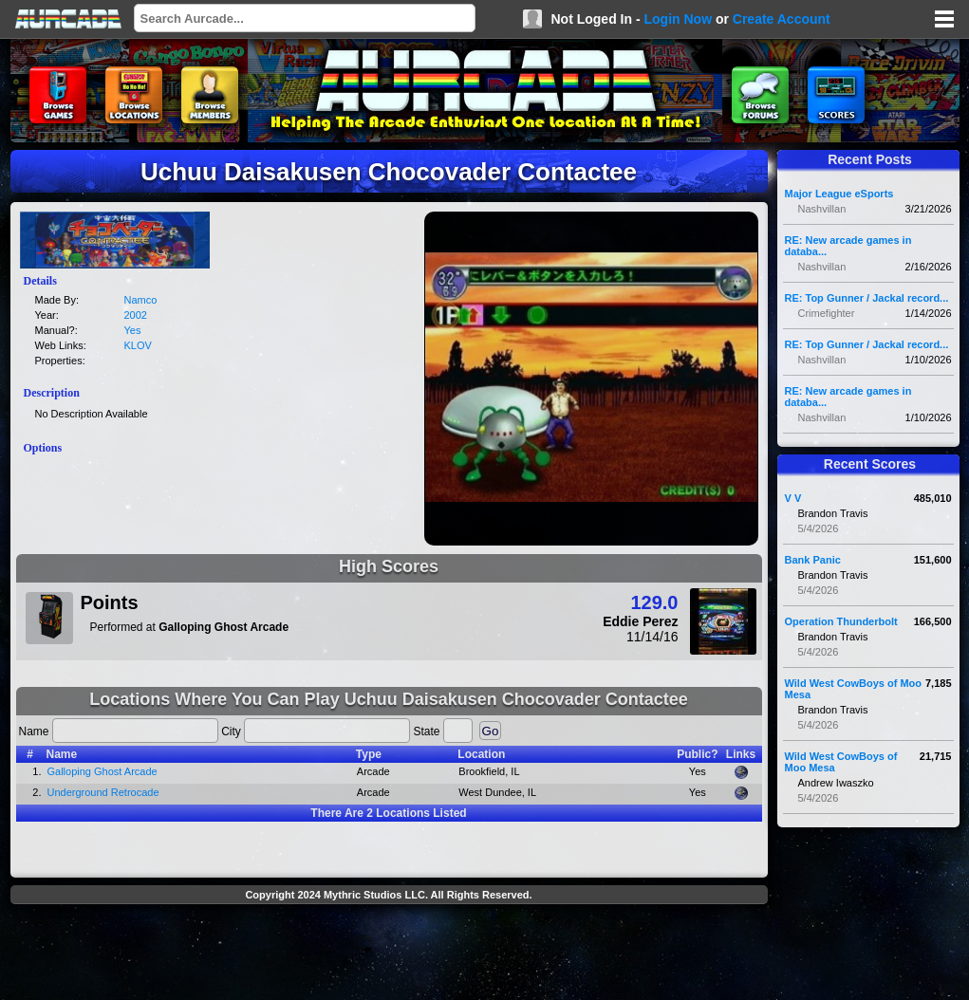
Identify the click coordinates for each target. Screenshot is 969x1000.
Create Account (781, 19)
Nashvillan (822, 208)
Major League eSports (839, 193)
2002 (135, 315)
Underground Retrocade (103, 792)
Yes (132, 330)
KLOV (138, 345)
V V (793, 498)
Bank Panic (813, 559)
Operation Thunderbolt (841, 621)
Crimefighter (826, 313)
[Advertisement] (389, 954)
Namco (141, 300)
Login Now (677, 19)
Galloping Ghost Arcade (102, 771)
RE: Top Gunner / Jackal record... (867, 298)
